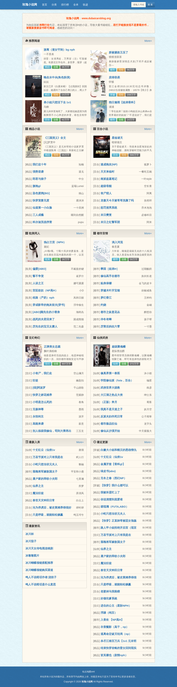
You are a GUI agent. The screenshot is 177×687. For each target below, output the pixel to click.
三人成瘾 (38, 214)
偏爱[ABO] (39, 268)
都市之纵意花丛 (110, 312)
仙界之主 (38, 485)
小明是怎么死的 (42, 402)
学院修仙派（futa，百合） (117, 380)
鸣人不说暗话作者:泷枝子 (41, 577)
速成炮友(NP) (109, 164)
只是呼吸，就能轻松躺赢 (48, 514)
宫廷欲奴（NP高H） (45, 290)
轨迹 (85, 4)
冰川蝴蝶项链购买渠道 (39, 570)
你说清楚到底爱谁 (112, 499)
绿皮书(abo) (108, 471)
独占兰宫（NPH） (55, 242)
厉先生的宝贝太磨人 (45, 326)
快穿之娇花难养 (42, 394)
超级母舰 (106, 186)
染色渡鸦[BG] (41, 193)
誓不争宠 (38, 276)
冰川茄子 (30, 541)
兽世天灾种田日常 (44, 500)
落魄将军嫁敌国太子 (45, 471)
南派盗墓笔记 (109, 178)
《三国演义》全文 (55, 137)
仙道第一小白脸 (42, 207)
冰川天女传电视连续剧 (39, 548)
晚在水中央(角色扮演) (57, 77)
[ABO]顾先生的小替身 (46, 312)
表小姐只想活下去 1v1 (57, 102)
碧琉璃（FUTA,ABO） (114, 506)
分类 (54, 4)
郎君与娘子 (39, 178)
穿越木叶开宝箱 (110, 290)
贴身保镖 (106, 283)
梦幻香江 (106, 297)
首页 (44, 4)
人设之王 (38, 283)
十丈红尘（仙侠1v (44, 449)
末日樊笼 (106, 214)
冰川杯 (29, 533)
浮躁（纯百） (109, 612)
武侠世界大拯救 (110, 387)
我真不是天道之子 (112, 409)
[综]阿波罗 (39, 387)
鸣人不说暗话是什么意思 (40, 584)
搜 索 (150, 4)
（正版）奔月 (109, 402)
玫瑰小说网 (29, 4)
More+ (148, 40)
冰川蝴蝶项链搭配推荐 (39, 562)
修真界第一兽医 (110, 373)
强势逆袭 (38, 171)
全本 (75, 4)
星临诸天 (117, 137)
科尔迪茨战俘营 (42, 222)
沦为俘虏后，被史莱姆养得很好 (52, 507)
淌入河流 (117, 242)
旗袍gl (37, 186)
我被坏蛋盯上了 (110, 492)
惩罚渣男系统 (109, 207)
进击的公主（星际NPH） (116, 605)
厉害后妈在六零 (110, 326)
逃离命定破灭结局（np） (116, 633)
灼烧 (103, 304)
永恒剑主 (38, 416)
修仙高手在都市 (110, 276)
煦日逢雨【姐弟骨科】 (122, 102)
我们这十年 (39, 164)
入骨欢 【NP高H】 (112, 619)
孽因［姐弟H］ (110, 268)
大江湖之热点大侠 (112, 394)
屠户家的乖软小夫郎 (45, 478)
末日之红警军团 (110, 222)
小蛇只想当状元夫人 (45, 464)
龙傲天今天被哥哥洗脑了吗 (117, 200)
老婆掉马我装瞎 (110, 591)
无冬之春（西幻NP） (114, 478)
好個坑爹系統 (109, 598)
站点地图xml (88, 671)
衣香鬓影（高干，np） (115, 626)
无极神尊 (38, 409)
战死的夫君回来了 (44, 319)
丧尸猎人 (106, 193)
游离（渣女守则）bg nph (59, 49)
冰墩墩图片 (32, 555)
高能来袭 (38, 423)
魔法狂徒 (38, 493)
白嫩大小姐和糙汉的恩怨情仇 (118, 449)
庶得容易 (114, 77)
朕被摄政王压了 (118, 52)
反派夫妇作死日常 (112, 416)
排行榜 (65, 4)
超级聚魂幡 (119, 346)
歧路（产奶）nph (43, 297)
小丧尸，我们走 (42, 373)
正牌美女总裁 (52, 346)
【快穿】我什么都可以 (114, 485)
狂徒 (35, 380)
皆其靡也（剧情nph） (114, 655)
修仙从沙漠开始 (110, 430)
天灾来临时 (107, 171)
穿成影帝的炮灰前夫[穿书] (49, 304)
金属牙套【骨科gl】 (113, 464)
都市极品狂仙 (109, 423)
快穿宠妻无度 (41, 200)
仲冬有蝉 (106, 319)
